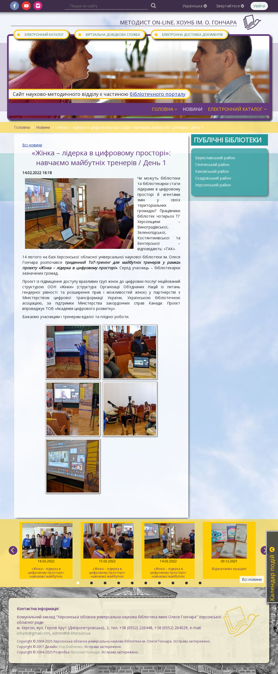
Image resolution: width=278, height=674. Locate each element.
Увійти (259, 5)
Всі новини (32, 145)
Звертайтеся (230, 5)
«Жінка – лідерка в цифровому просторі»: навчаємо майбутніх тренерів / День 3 (46, 551)
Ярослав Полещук (85, 652)
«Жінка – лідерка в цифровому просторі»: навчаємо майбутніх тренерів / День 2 (107, 551)
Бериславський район (215, 157)
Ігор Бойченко (71, 646)
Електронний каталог (40, 34)
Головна (164, 109)
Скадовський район (213, 178)
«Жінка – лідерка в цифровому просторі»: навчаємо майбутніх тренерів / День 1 (168, 551)
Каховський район (212, 171)
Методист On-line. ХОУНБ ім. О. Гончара (178, 22)
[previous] (13, 550)
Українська (194, 5)
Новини (193, 109)
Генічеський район (212, 164)
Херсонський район (213, 184)
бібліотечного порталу (157, 94)
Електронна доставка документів (188, 34)
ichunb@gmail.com (33, 633)
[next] (265, 550)
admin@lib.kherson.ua (71, 633)
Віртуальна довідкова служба (109, 34)
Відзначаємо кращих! (229, 547)
